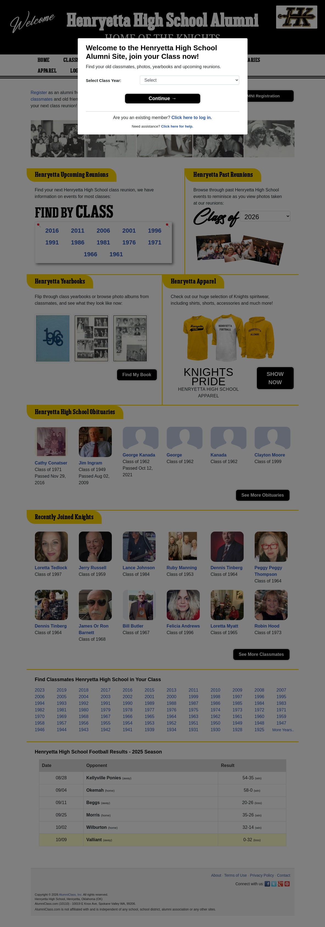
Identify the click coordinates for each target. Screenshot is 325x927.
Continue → (162, 98)
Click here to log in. (191, 117)
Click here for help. (177, 126)
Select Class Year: (103, 80)
